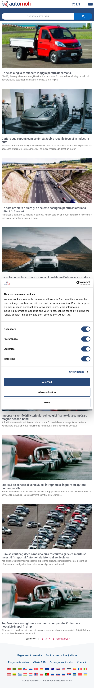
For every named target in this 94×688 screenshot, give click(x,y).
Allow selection (47, 392)
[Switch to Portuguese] (47, 674)
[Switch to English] (47, 669)
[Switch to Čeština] (25, 669)
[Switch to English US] (63, 669)
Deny (47, 402)
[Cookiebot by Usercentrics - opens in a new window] (76, 283)
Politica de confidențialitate (61, 655)
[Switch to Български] (19, 669)
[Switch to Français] (80, 669)
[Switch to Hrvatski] (30, 669)
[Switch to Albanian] (9, 669)
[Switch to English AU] (52, 669)
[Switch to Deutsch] (41, 669)
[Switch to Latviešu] (9, 674)
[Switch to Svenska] (74, 674)
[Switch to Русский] (52, 674)
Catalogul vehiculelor (61, 662)
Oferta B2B (39, 662)
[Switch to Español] (74, 669)
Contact (81, 662)
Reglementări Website (29, 655)
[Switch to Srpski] (69, 674)
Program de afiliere (18, 662)
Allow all (47, 381)
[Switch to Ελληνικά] (19, 674)
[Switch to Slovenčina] (58, 674)
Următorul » (63, 638)
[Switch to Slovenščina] (63, 674)
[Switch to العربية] (14, 669)
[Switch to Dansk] (36, 669)
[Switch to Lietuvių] (14, 674)
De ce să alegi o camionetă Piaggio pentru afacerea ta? (37, 73)
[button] (90, 4)
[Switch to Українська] (85, 674)
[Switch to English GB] (58, 669)
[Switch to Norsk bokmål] (36, 674)
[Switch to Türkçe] (80, 674)
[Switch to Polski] (41, 674)
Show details (76, 371)
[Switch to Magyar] (25, 674)
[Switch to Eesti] (69, 669)
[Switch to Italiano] (85, 669)
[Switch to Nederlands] (30, 674)
